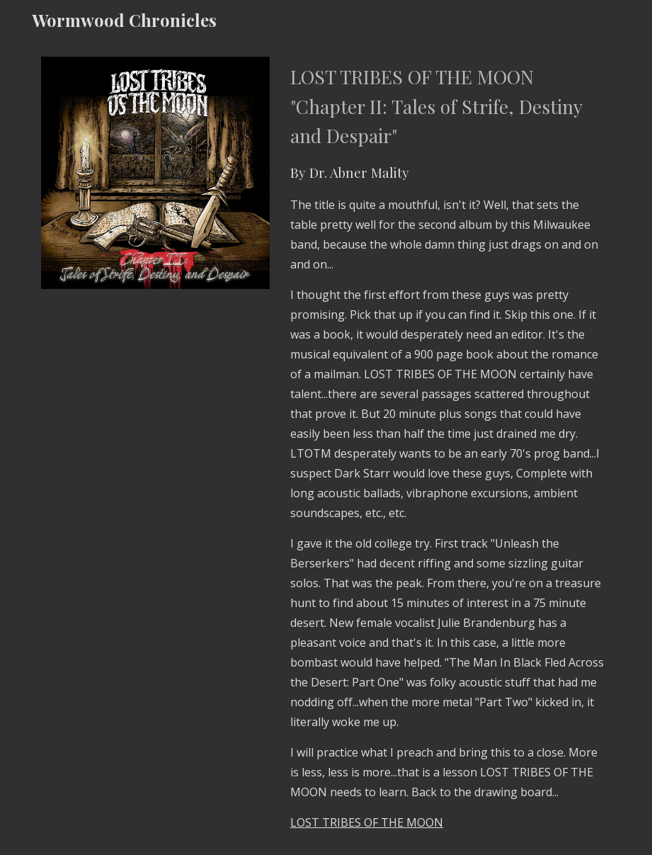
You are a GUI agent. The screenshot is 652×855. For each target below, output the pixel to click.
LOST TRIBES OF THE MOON (366, 822)
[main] (448, 447)
